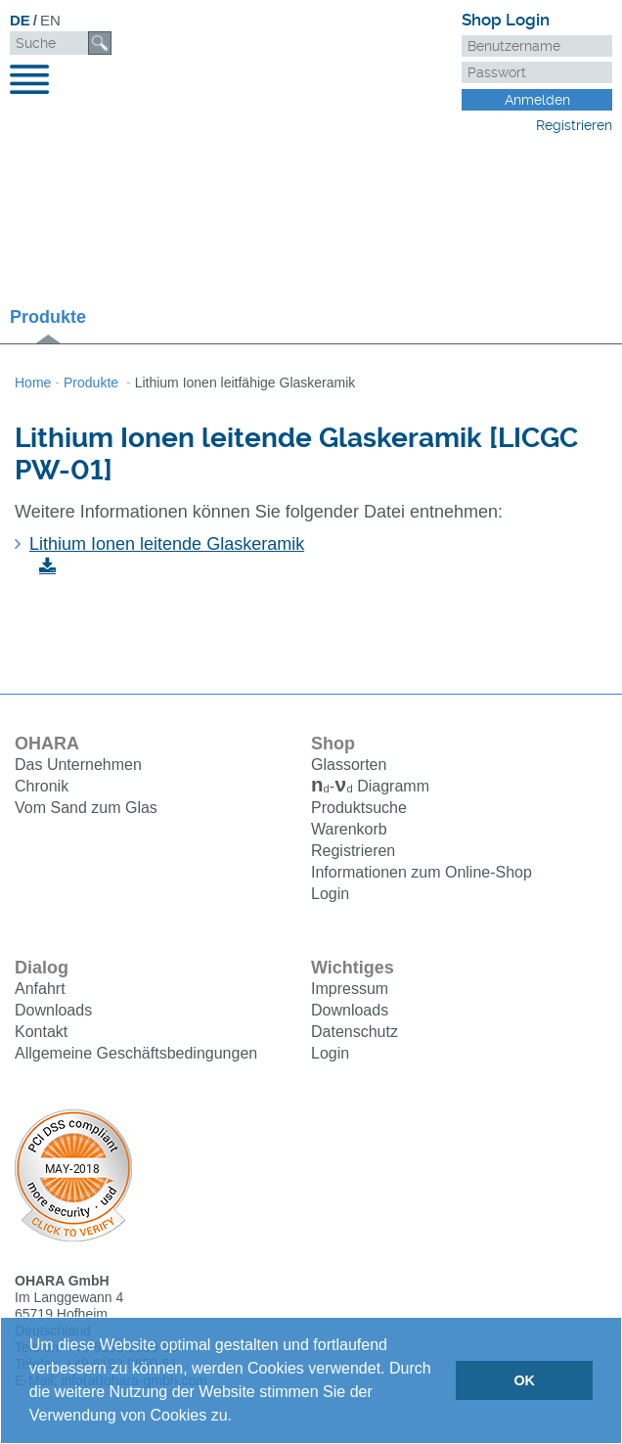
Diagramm (370, 788)
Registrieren (574, 125)
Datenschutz (354, 1033)
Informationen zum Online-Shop (421, 874)
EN (50, 20)
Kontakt (41, 1033)
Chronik (41, 786)
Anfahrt (40, 990)
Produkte (48, 317)
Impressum (349, 990)
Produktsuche (359, 809)
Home (33, 382)
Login (330, 895)
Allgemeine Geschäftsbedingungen (136, 1055)
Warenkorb (349, 831)
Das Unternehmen (78, 764)
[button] (239, 1418)
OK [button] (524, 1380)
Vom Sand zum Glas (86, 807)
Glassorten (348, 764)
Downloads (53, 1012)
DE (20, 20)
